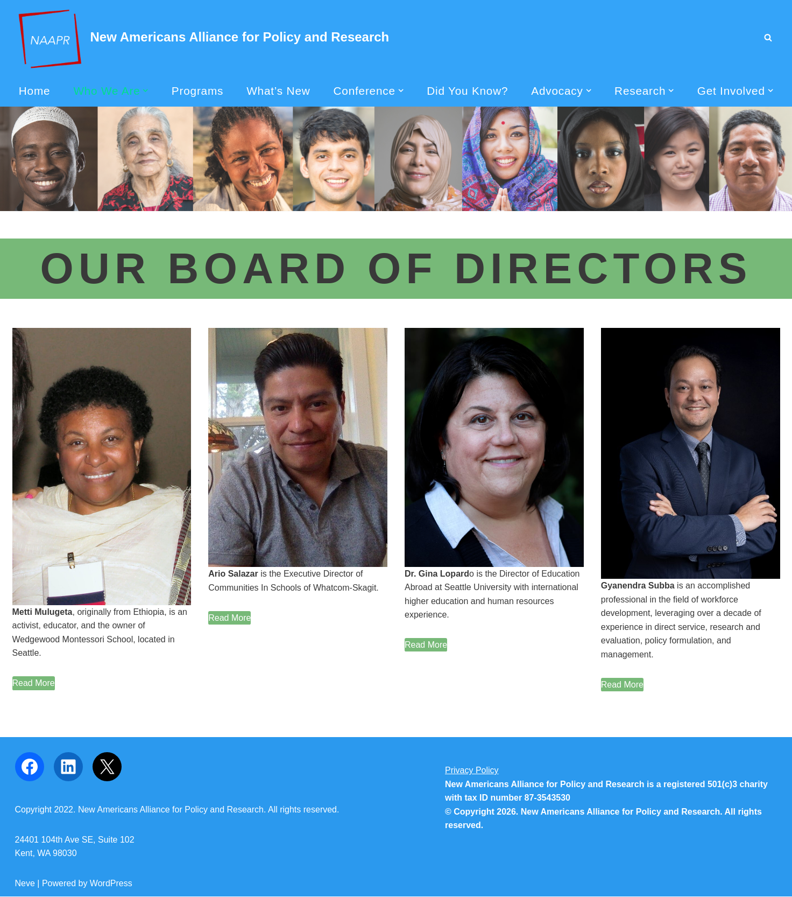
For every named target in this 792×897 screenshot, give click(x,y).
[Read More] (33, 683)
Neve (25, 883)
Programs (197, 91)
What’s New (278, 91)
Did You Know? (467, 91)
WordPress (111, 883)
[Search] (768, 37)
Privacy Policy (472, 770)
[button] (145, 90)
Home (34, 91)
